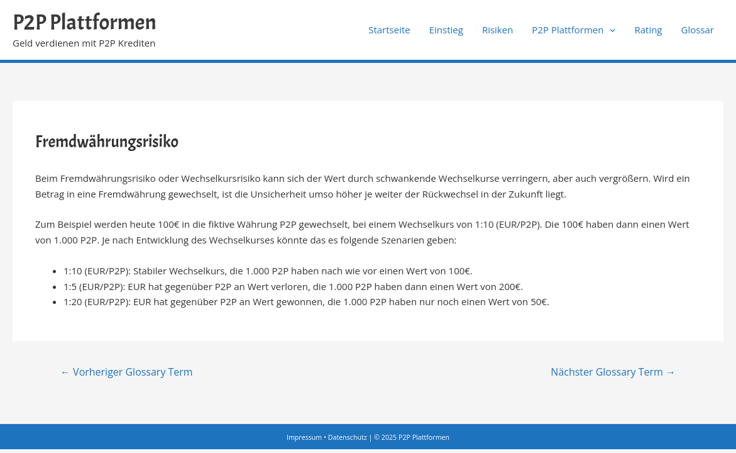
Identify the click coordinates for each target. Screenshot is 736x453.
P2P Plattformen (85, 22)
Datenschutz (347, 437)
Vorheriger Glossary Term (126, 372)
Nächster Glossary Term (613, 372)
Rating (648, 29)
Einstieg (446, 29)
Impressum (304, 437)
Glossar (697, 29)
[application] (609, 30)
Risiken (497, 29)
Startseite (389, 29)
